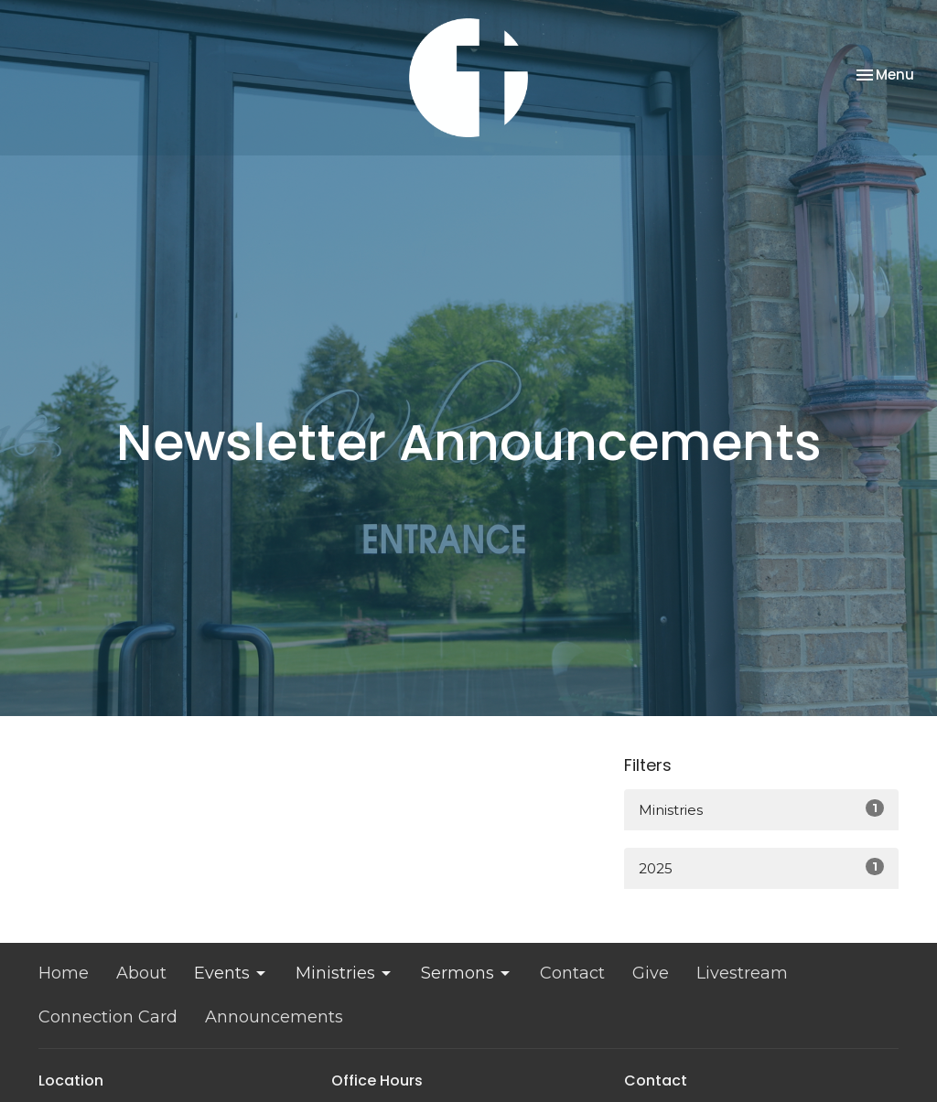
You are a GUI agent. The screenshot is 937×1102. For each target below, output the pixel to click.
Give (650, 973)
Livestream (742, 973)
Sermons (466, 973)
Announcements (274, 1017)
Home (63, 973)
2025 (761, 867)
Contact (572, 973)
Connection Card (108, 1017)
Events (231, 973)
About (141, 973)
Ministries (761, 808)
